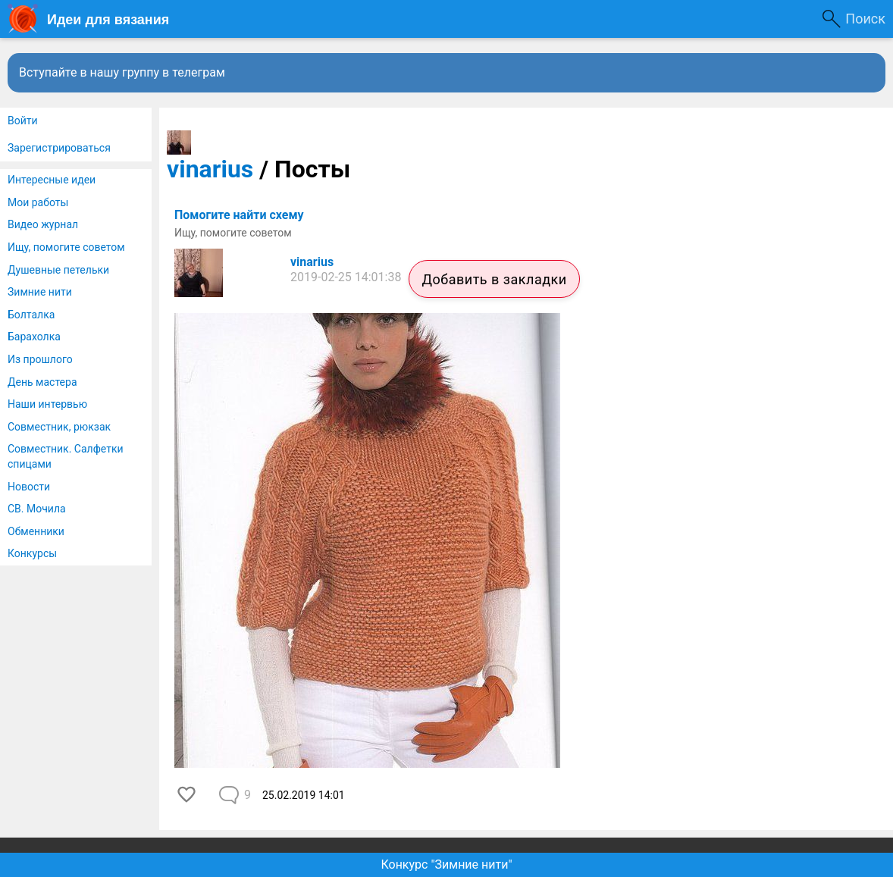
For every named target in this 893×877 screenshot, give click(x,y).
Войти (23, 120)
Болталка (31, 315)
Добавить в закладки (493, 279)
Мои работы (38, 202)
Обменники (36, 531)
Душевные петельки (58, 270)
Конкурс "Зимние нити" (446, 864)
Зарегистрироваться (59, 148)
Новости (29, 487)
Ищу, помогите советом (66, 247)
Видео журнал (43, 224)
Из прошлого (40, 359)
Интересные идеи (52, 180)
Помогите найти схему (239, 215)
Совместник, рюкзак (59, 427)
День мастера (42, 382)
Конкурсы (32, 553)
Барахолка (34, 336)
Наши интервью (47, 404)
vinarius (210, 169)
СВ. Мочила (37, 509)
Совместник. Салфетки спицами (66, 456)
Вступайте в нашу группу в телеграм (122, 72)
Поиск (865, 19)
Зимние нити (40, 292)
